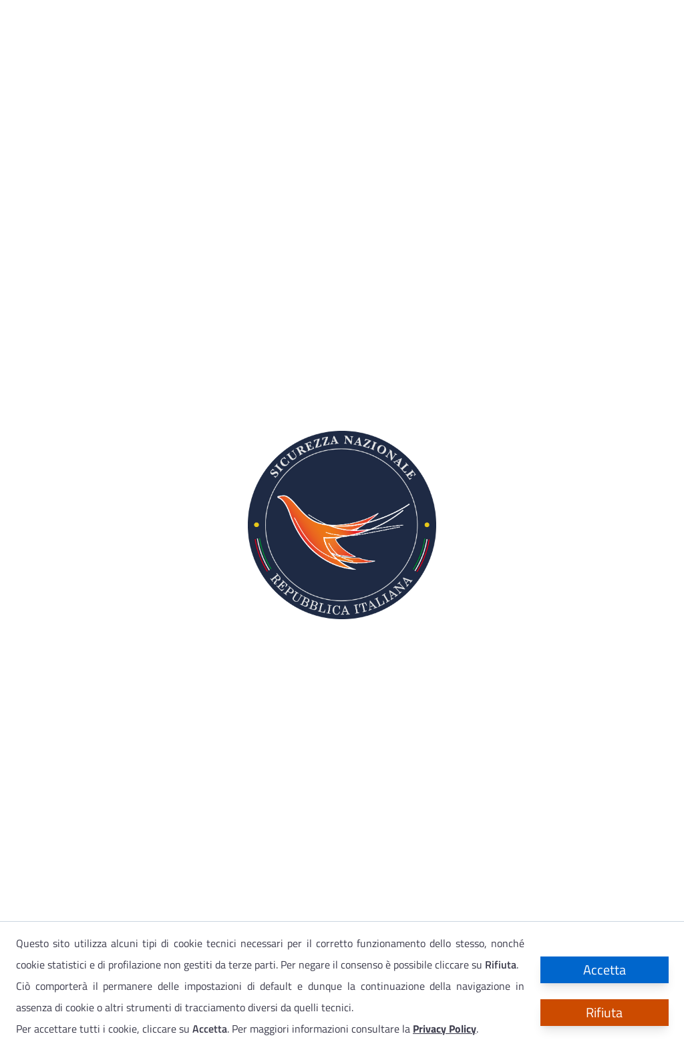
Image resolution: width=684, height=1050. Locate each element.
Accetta (604, 969)
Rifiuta (604, 1012)
